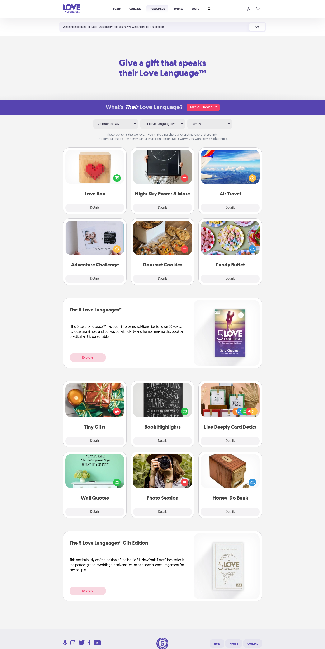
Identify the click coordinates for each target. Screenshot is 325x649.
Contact (252, 643)
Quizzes (135, 8)
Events (178, 8)
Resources (157, 8)
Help (217, 643)
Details (95, 207)
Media (234, 643)
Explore (87, 357)
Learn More (157, 27)
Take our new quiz (203, 107)
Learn (117, 8)
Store (195, 8)
